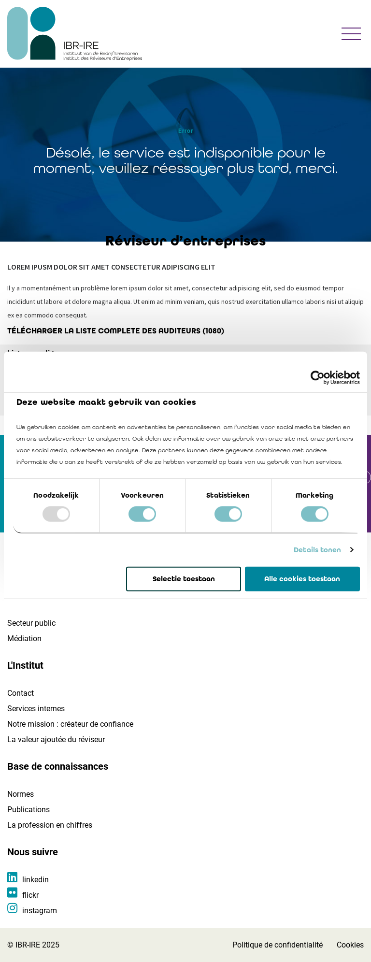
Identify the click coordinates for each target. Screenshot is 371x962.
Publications (28, 809)
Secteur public (31, 623)
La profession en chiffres (49, 825)
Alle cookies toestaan (302, 578)
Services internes (36, 708)
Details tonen (317, 550)
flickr (30, 895)
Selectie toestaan (184, 578)
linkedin (35, 879)
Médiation (24, 638)
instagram (39, 910)
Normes (20, 794)
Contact (20, 693)
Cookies (350, 944)
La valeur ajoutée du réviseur (56, 739)
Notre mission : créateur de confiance (70, 724)
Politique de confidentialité (277, 944)
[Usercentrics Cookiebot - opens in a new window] (317, 377)
